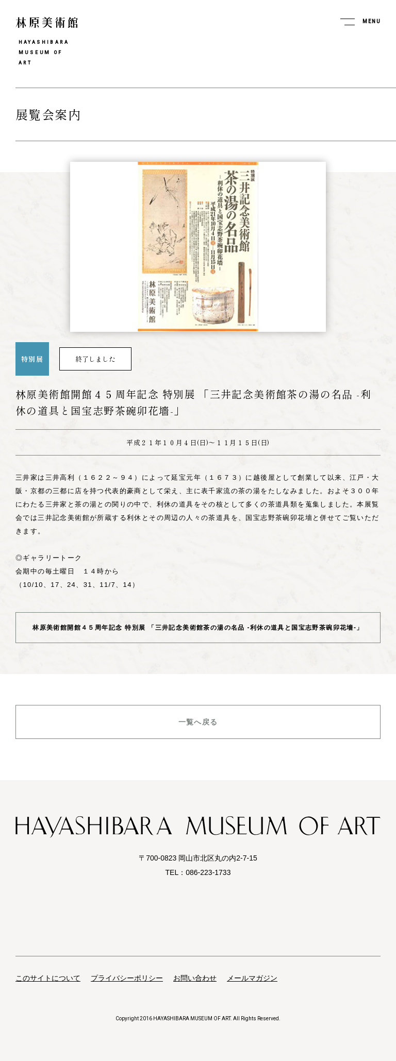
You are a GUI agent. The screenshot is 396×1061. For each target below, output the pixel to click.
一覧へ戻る (198, 722)
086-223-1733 (208, 872)
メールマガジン (252, 978)
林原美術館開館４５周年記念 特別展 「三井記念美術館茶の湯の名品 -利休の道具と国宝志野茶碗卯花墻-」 (197, 627)
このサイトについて (47, 978)
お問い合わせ (195, 978)
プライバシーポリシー (127, 978)
